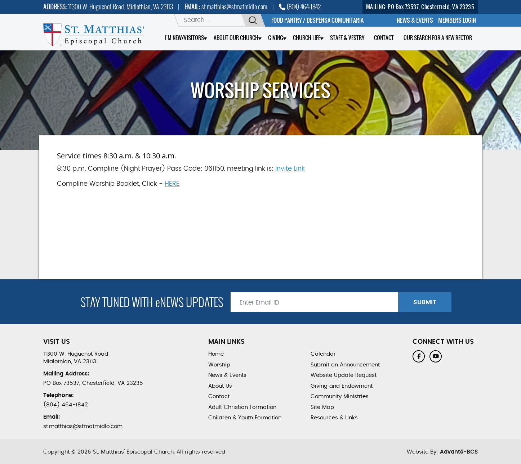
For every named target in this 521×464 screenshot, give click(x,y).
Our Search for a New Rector (438, 37)
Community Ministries (340, 396)
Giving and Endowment (342, 386)
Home (216, 354)
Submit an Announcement (345, 365)
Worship (219, 365)
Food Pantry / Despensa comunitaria (317, 20)
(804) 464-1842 (300, 7)
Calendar (323, 354)
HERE (172, 184)
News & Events (227, 375)
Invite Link (290, 169)
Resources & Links (334, 417)
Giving (275, 37)
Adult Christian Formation (242, 407)
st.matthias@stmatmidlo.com (234, 7)
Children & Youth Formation (244, 417)
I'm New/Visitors (184, 37)
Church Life (306, 37)
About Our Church (236, 37)
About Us (220, 386)
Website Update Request (344, 375)
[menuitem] (415, 20)
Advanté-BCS (459, 452)
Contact (384, 37)
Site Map (322, 407)
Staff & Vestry (347, 37)
